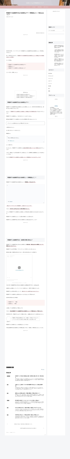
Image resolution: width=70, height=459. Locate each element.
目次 (24, 92)
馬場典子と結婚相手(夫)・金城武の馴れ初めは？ (24, 97)
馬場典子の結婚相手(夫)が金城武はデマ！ (23, 94)
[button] (63, 30)
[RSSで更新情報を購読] (56, 116)
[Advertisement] (21, 24)
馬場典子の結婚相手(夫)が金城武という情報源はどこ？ (25, 96)
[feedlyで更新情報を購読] (55, 116)
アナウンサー (9, 367)
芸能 (13, 367)
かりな (56, 105)
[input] (56, 30)
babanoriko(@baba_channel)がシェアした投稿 (19, 283)
